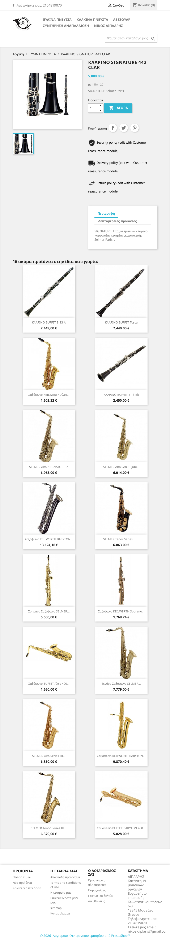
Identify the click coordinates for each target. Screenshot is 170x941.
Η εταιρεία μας (60, 892)
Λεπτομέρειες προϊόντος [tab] (117, 221)
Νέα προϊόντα (22, 883)
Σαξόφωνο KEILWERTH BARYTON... (49, 539)
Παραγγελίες (97, 890)
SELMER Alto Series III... (48, 756)
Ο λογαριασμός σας (102, 872)
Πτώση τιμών (22, 877)
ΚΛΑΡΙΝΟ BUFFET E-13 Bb (121, 395)
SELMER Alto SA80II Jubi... (121, 467)
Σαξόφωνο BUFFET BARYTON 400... (121, 828)
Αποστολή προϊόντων (65, 877)
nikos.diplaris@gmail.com (148, 931)
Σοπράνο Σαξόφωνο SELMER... (49, 611)
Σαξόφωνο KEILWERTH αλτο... (48, 395)
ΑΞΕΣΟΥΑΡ (121, 19)
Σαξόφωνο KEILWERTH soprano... (121, 611)
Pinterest (134, 128)
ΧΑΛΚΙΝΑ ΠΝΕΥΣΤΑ (92, 19)
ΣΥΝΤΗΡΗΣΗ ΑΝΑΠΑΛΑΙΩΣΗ (66, 25)
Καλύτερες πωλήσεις (27, 888)
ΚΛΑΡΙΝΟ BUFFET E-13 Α (49, 322)
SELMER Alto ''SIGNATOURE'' (48, 467)
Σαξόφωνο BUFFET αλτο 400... (48, 684)
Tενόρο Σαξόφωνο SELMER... (121, 684)
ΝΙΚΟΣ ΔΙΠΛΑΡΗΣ (108, 25)
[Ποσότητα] (93, 108)
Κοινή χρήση (113, 128)
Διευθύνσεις (96, 901)
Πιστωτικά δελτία (100, 896)
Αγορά (118, 108)
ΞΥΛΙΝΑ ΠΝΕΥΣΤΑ (57, 19)
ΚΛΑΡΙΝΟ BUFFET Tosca (121, 322)
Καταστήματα (60, 913)
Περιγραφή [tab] (106, 213)
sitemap (56, 908)
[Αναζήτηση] (131, 38)
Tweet (123, 128)
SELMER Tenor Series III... (121, 539)
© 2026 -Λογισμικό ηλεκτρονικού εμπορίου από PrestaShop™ (85, 935)
